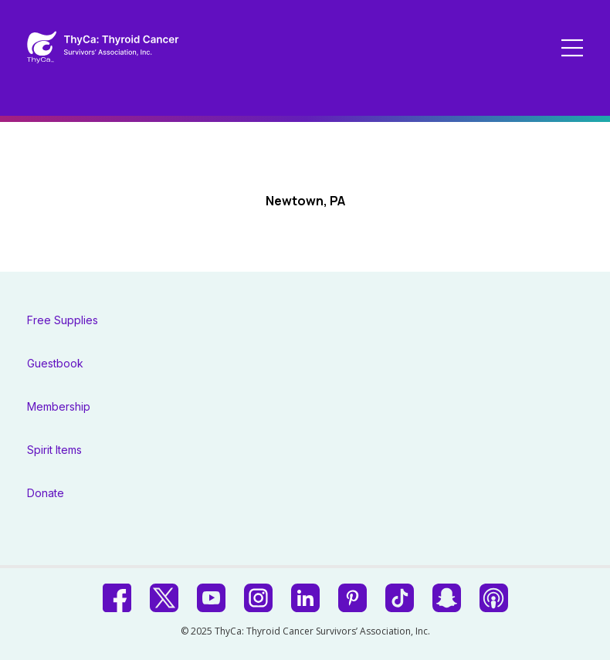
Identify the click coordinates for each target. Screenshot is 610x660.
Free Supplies (62, 320)
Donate (45, 492)
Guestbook (55, 363)
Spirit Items (54, 449)
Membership (58, 406)
